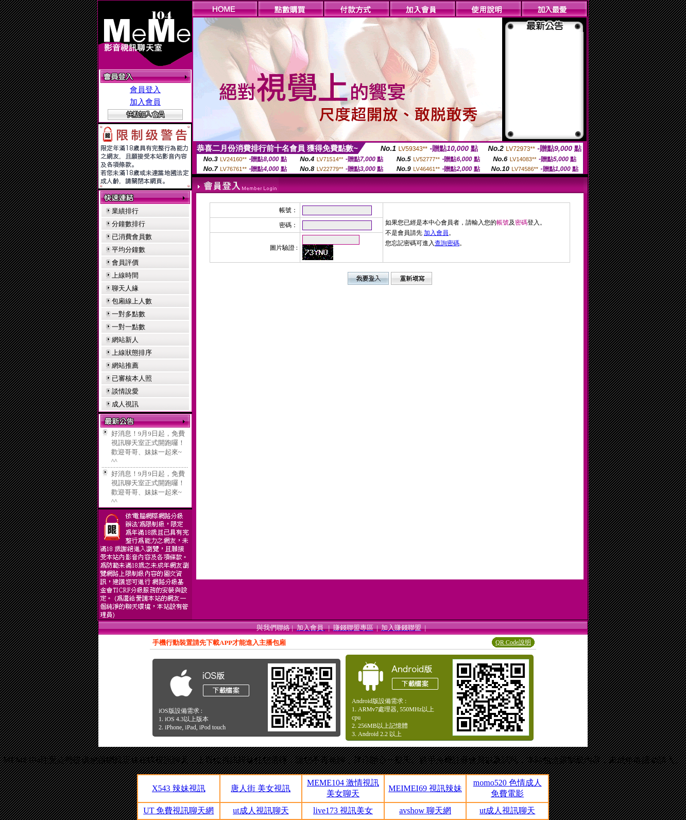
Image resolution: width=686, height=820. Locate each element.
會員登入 (145, 90)
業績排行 (125, 211)
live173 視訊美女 (343, 810)
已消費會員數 (132, 237)
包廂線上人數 (132, 301)
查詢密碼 (447, 243)
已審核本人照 (132, 378)
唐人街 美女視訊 (260, 788)
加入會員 (145, 102)
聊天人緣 (125, 288)
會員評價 (125, 262)
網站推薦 (125, 365)
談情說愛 (125, 391)
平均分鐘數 (128, 249)
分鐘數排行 (128, 224)
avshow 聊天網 (425, 810)
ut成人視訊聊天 (260, 810)
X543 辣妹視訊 (178, 788)
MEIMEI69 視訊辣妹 (425, 788)
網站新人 (125, 340)
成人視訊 (125, 404)
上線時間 (125, 275)
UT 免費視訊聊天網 (178, 810)
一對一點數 (128, 327)
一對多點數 (128, 314)
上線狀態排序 (132, 352)
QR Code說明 (513, 642)
